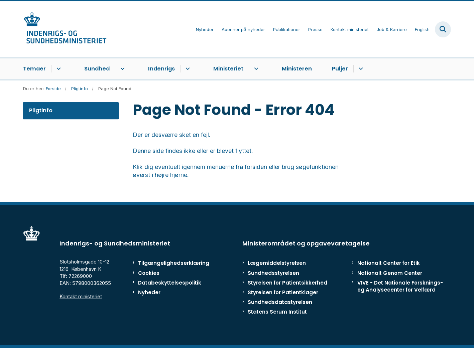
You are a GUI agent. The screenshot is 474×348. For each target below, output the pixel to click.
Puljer (340, 68)
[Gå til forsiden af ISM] (65, 29)
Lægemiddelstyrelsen (277, 263)
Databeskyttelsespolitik (166, 282)
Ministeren (297, 68)
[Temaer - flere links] (57, 68)
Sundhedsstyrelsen (273, 273)
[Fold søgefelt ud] (443, 29)
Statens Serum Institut (277, 311)
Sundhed (97, 68)
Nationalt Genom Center (389, 273)
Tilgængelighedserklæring (166, 263)
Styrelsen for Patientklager (283, 292)
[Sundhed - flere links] (121, 68)
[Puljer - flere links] (359, 68)
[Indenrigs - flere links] (186, 68)
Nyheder (149, 292)
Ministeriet (228, 68)
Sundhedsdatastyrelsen (280, 302)
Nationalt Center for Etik (388, 263)
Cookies (148, 273)
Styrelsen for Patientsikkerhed (287, 282)
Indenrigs (161, 68)
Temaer (34, 68)
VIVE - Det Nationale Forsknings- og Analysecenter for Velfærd (400, 286)
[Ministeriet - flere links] (255, 68)
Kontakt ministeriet (81, 296)
